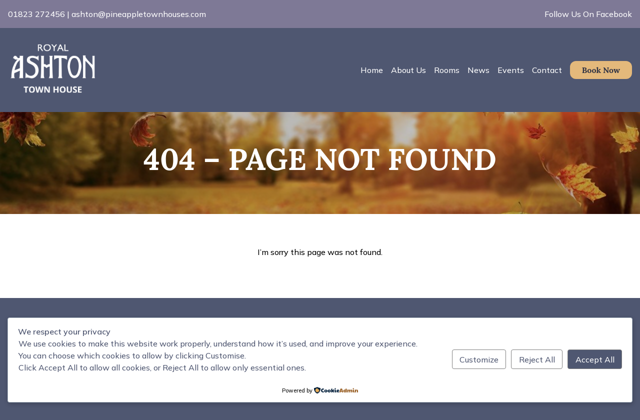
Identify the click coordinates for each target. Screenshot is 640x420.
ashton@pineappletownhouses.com (139, 14)
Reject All (537, 359)
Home (371, 70)
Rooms (447, 70)
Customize (479, 359)
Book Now (601, 70)
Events (511, 70)
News (479, 70)
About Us (408, 70)
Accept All (595, 359)
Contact (547, 70)
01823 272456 (36, 14)
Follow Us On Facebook (588, 14)
